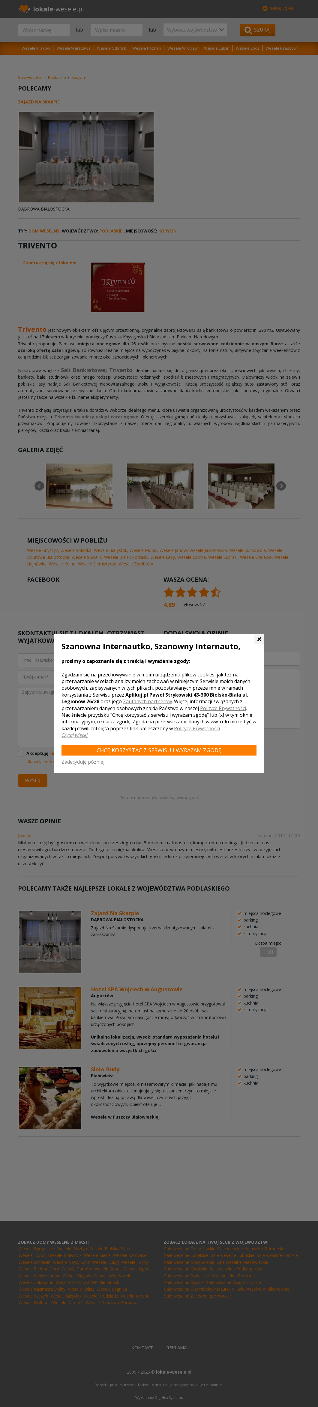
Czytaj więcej (75, 735)
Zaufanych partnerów (147, 701)
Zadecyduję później (83, 762)
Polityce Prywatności (223, 708)
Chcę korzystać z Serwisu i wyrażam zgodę (159, 750)
